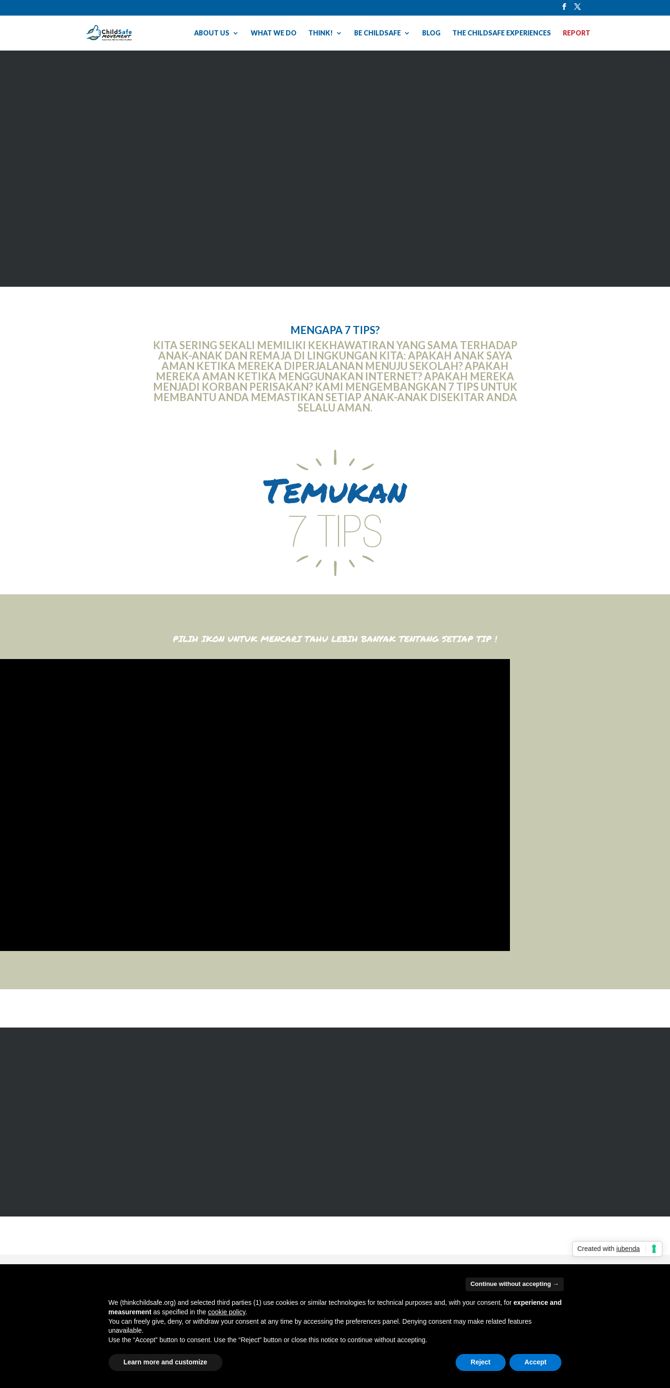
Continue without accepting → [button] (514, 1283)
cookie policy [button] (226, 1312)
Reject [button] (481, 1362)
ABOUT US (211, 33)
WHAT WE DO (274, 33)
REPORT (576, 33)
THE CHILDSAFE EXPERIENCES (501, 33)
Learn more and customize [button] (165, 1362)
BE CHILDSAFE (377, 33)
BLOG (431, 33)
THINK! (320, 33)
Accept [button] (536, 1362)
